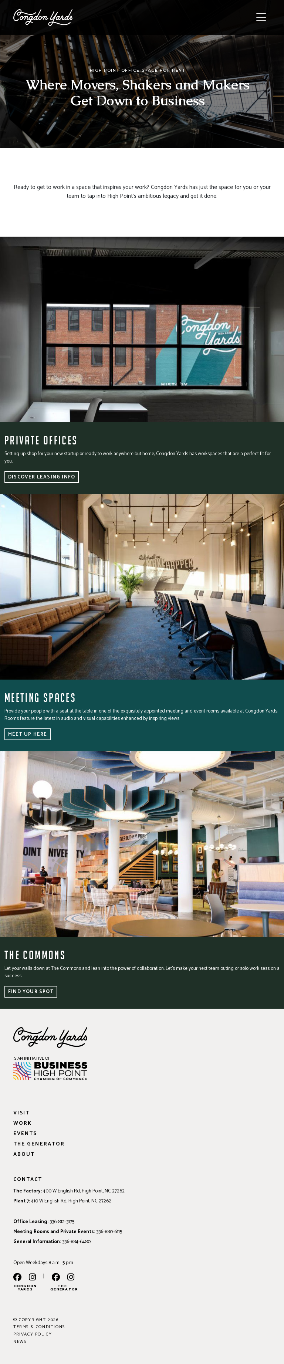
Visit (21, 1113)
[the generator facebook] (56, 1278)
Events (25, 1134)
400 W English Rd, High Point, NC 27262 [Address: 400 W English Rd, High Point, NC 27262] (84, 1191)
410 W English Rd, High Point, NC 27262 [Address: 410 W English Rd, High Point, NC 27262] (71, 1201)
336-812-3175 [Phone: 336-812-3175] (62, 1222)
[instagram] (32, 1278)
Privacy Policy (32, 1334)
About (24, 1154)
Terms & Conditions (39, 1326)
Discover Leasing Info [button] (41, 477)
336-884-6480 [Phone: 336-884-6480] (76, 1242)
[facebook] (17, 1278)
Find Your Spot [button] (31, 992)
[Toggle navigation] (261, 17)
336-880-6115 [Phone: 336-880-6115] (109, 1232)
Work (22, 1123)
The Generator (39, 1144)
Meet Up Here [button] (27, 734)
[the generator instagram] (70, 1278)
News (19, 1341)
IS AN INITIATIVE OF (31, 1058)
